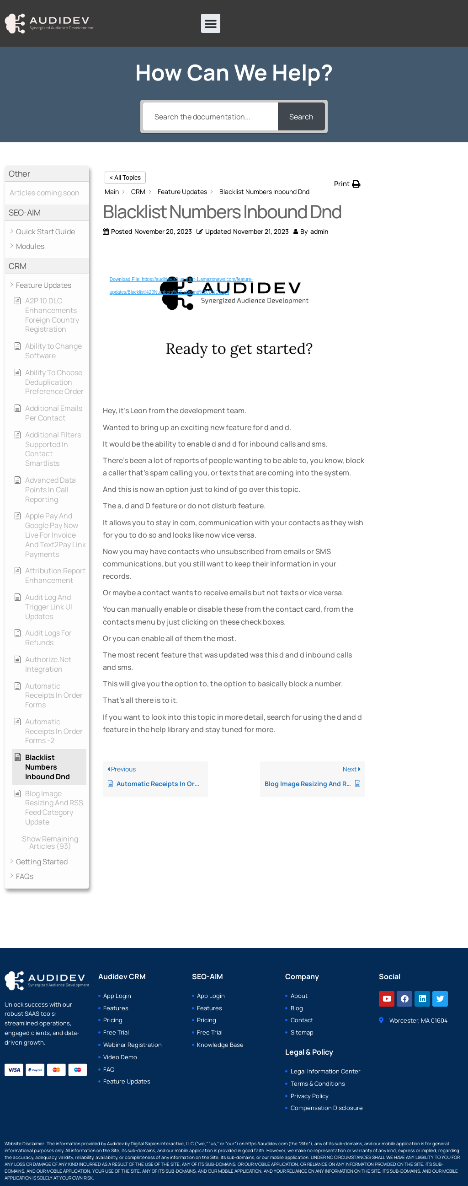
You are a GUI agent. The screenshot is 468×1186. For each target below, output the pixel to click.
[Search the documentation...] (210, 116)
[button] (210, 23)
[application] (234, 323)
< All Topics (125, 177)
